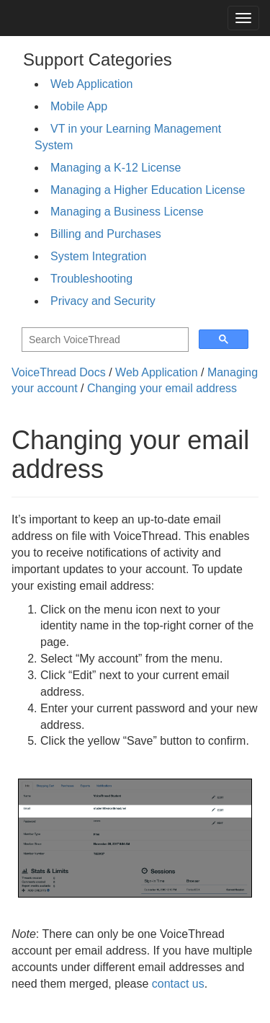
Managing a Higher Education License (147, 190)
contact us (178, 984)
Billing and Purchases (105, 234)
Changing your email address (162, 388)
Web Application (91, 84)
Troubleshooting (91, 279)
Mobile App (78, 106)
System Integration (98, 256)
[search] (104, 340)
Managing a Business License (127, 211)
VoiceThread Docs (59, 372)
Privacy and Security (103, 301)
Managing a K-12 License (115, 167)
